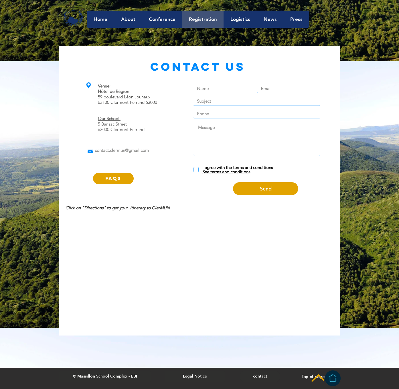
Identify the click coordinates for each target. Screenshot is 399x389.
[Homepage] (332, 378)
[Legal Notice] (195, 376)
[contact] (260, 376)
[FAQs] (113, 178)
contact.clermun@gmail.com (122, 150)
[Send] (265, 188)
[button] (105, 376)
